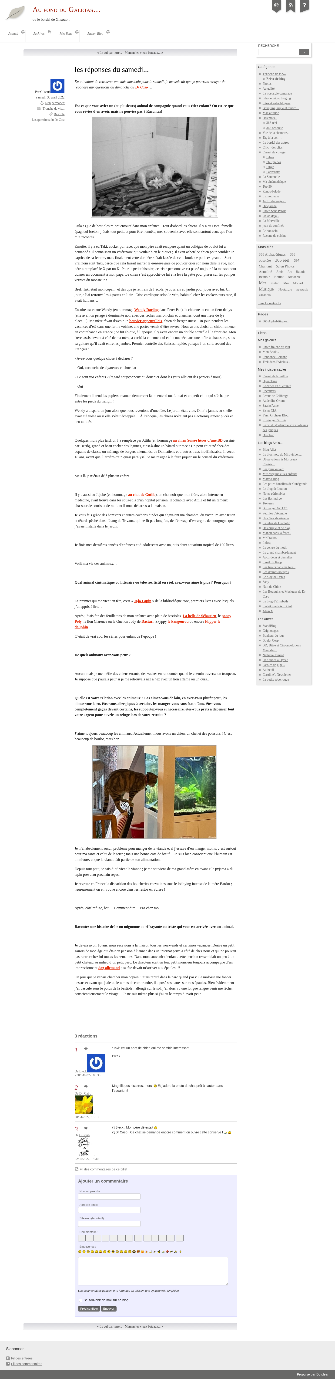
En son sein (270, 231)
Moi (286, 283)
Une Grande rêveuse (276, 518)
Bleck (83, 1071)
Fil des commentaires (26, 1364)
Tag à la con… (272, 137)
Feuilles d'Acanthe (275, 513)
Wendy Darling (146, 310)
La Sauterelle (271, 177)
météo (275, 283)
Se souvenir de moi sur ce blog (106, 1300)
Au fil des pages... (274, 201)
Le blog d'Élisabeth (275, 601)
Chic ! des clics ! (274, 147)
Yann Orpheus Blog (275, 415)
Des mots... (270, 118)
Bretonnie (294, 277)
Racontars (269, 391)
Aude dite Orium (274, 400)
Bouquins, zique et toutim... (281, 108)
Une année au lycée (275, 660)
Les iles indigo (272, 498)
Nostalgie (285, 289)
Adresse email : (89, 1205)
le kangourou (178, 621)
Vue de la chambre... (276, 133)
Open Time (270, 381)
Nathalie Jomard (273, 655)
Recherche (268, 45)
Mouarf (298, 283)
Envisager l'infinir (274, 420)
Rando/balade (272, 191)
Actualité (269, 88)
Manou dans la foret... (277, 533)
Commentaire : (89, 1232)
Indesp (267, 542)
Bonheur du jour (273, 635)
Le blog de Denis (274, 577)
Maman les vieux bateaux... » (144, 52)
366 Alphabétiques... (276, 321)
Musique (266, 289)
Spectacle (302, 289)
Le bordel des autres (276, 142)
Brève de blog (275, 79)
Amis (279, 272)
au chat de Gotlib (141, 495)
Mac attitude (271, 113)
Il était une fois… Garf (277, 606)
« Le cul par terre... (109, 52)
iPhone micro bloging (277, 98)
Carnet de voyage (274, 152)
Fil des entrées (22, 1358)
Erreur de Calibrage (275, 396)
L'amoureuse (271, 196)
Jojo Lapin (142, 601)
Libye (270, 167)
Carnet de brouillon (275, 376)
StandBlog (269, 626)
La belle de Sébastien (199, 616)
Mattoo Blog (271, 479)
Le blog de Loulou (275, 488)
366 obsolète (274, 128)
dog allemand (109, 968)
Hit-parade (270, 206)
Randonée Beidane (275, 357)
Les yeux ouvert (273, 469)
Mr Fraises (270, 538)
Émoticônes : (88, 1246)
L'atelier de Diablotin (276, 523)
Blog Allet (269, 449)
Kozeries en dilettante (277, 386)
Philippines (273, 162)
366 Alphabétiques (272, 254)
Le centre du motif (275, 547)
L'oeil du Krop (272, 562)
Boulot (279, 277)
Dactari (147, 621)
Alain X (268, 611)
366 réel (271, 123)
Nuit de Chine (272, 586)
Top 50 (267, 186)
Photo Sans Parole (274, 211)
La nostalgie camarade (277, 93)
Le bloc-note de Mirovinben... (282, 454)
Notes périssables (274, 493)
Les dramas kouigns (276, 572)
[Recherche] (278, 52)
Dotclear (268, 435)
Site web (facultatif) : (92, 1218)
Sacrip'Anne (271, 405)
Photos (267, 83)
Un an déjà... (271, 216)
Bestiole (59, 114)
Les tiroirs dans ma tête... (279, 567)
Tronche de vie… (54, 108)
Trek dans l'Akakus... (276, 362)
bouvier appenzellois (145, 321)
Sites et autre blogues (277, 103)
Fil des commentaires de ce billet (103, 1169)
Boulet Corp (271, 640)
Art (289, 272)
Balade (300, 272)
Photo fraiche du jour (276, 347)
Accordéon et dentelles (277, 557)
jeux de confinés (273, 225)
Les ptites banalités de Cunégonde (285, 484)
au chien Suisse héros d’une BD (198, 440)
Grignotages (271, 630)
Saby (266, 582)
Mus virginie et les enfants (280, 474)
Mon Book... (271, 352)
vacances (265, 295)
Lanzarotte (273, 172)
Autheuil (268, 670)
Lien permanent (55, 103)
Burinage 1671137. (275, 508)
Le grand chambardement (279, 552)
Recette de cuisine (274, 235)
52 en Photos (285, 266)
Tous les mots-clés (269, 303)
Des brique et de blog (277, 528)
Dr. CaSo (85, 1093)
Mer (262, 282)
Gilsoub (84, 1135)
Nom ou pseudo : (90, 1191)
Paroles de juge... (274, 665)
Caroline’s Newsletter (277, 674)
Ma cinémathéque (274, 181)
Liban (270, 157)
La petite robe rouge (276, 679)
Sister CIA (270, 410)
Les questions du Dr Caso (48, 120)
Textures (268, 503)
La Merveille (271, 221)
